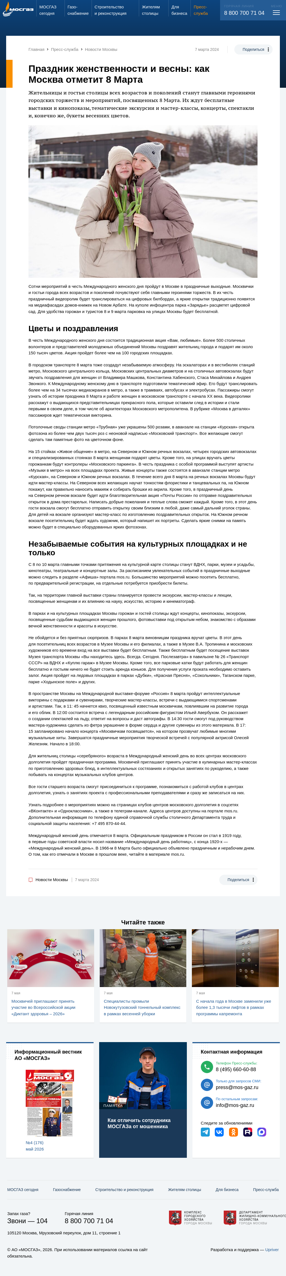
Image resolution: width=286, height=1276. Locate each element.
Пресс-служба (266, 1189)
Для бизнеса (227, 1189)
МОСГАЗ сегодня (22, 1189)
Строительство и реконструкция (124, 1189)
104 (41, 1221)
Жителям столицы (184, 1189)
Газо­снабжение (67, 1189)
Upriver (272, 1249)
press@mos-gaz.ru (237, 1087)
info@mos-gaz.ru (235, 1105)
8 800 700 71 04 (244, 13)
